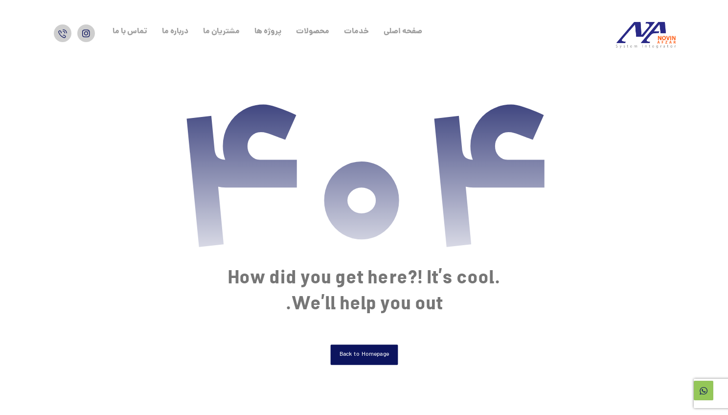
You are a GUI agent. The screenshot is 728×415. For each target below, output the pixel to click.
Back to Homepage (364, 354)
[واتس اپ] (62, 33)
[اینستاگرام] (86, 33)
